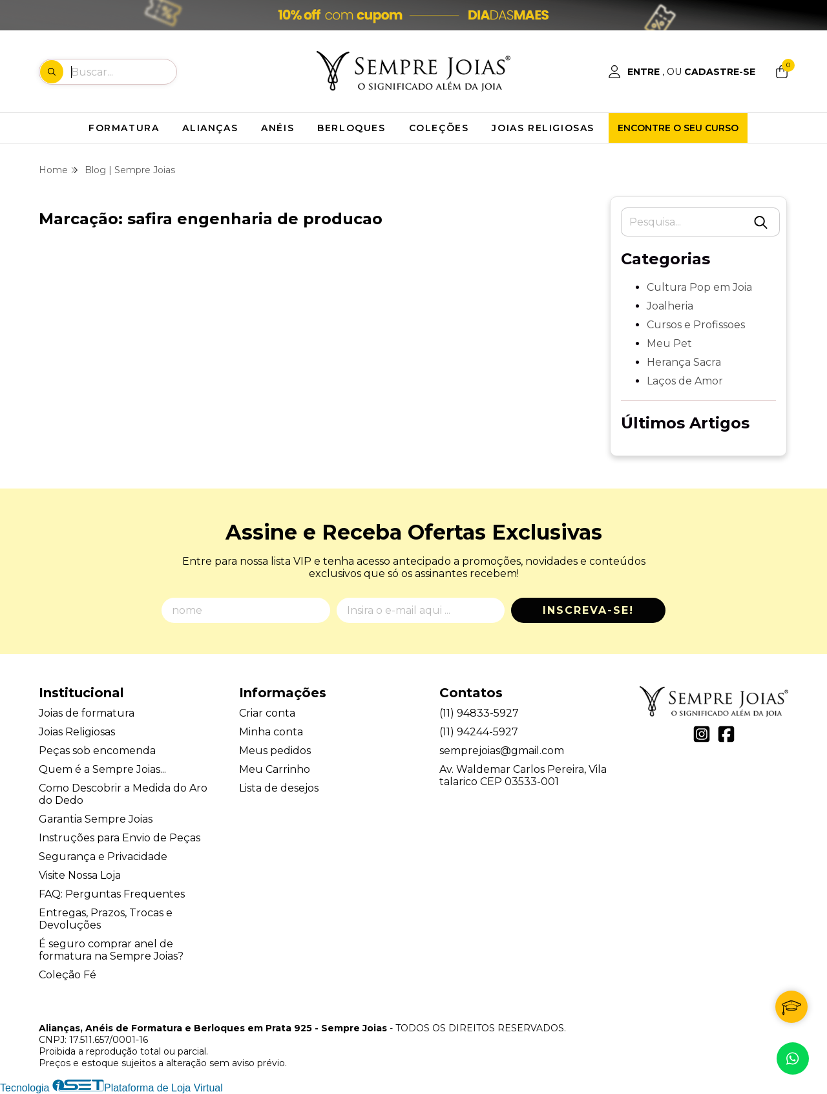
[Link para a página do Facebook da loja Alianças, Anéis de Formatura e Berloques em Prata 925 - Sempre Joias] (726, 734)
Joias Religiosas (77, 732)
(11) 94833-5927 (479, 713)
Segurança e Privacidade (103, 856)
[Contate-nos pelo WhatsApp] (793, 1058)
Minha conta (271, 732)
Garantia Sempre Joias (95, 819)
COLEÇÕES (439, 128)
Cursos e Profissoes (696, 325)
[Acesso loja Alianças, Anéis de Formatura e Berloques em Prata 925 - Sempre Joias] (681, 71)
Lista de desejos (279, 788)
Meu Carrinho (274, 769)
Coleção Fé (67, 975)
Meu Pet (669, 343)
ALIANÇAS (210, 128)
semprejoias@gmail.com (501, 750)
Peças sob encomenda (97, 750)
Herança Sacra (684, 362)
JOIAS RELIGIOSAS (543, 128)
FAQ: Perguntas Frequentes (112, 894)
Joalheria (670, 306)
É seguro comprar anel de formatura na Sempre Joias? (111, 950)
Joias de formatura (86, 713)
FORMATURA (124, 128)
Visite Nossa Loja (80, 875)
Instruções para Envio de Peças (119, 838)
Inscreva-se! (588, 610)
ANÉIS (277, 128)
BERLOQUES (351, 128)
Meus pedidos (275, 750)
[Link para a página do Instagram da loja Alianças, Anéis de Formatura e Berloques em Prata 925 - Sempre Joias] (702, 734)
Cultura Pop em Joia (699, 287)
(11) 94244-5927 (478, 732)
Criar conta (267, 713)
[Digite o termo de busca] (123, 71)
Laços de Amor (685, 381)
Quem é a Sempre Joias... (102, 769)
